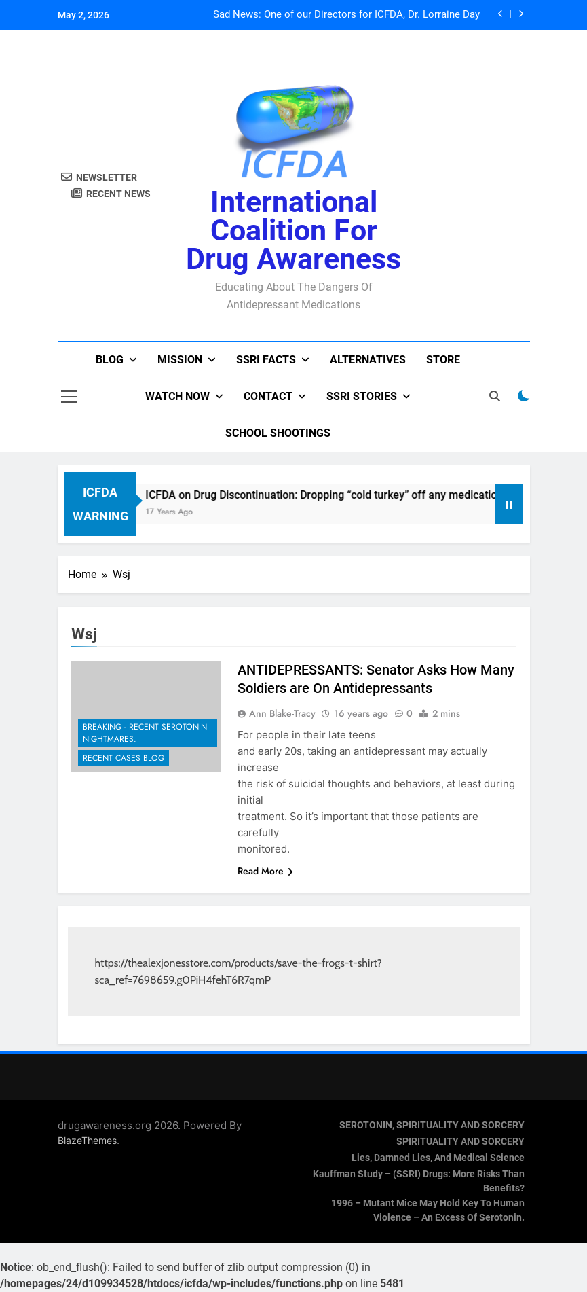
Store (443, 359)
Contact (268, 396)
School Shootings (277, 433)
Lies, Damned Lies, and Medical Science (438, 1158)
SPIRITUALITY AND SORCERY (460, 1141)
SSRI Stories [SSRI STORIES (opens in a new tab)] (361, 396)
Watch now (177, 396)
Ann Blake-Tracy (282, 713)
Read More (265, 871)
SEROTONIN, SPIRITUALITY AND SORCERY (432, 1125)
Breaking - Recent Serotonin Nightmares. (145, 733)
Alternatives (368, 359)
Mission (179, 359)
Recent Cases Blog (123, 758)
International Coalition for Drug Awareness (293, 230)
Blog (110, 359)
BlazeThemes (87, 1140)
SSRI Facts (266, 359)
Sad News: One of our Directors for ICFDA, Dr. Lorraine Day (346, 15)
